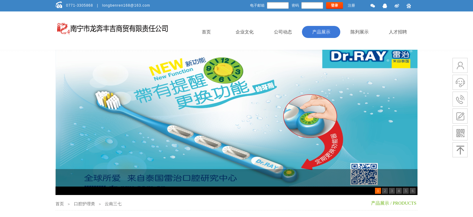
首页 (206, 32)
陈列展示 (360, 32)
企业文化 (245, 32)
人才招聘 (398, 32)
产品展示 (321, 32)
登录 (334, 5)
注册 (351, 5)
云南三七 (113, 204)
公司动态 (283, 32)
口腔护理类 (84, 204)
